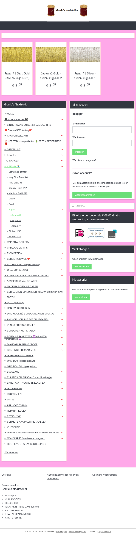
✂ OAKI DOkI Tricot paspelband (20, 366)
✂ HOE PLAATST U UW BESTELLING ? (25, 444)
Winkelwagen (82, 266)
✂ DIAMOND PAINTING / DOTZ (34, 344)
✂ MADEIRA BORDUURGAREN (21, 286)
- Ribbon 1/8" (14, 231)
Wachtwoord (79, 137)
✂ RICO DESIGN (34, 253)
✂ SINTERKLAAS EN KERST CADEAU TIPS (27, 125)
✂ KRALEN (34, 155)
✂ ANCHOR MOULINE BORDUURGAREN (34, 319)
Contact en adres (10, 485)
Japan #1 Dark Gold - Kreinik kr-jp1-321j (17, 76)
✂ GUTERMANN (34, 388)
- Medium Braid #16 (17, 193)
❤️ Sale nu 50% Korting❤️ (18, 130)
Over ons (6, 474)
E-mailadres (79, 123)
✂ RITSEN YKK (34, 416)
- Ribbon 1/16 (14, 236)
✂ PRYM (34, 399)
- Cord (10, 204)
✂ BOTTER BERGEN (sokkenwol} (22, 264)
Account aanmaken (85, 195)
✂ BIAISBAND (34, 371)
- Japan (35, 209)
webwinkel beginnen (77, 531)
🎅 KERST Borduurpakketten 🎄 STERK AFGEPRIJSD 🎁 (32, 142)
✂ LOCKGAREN (12, 394)
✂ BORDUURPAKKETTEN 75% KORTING (34, 275)
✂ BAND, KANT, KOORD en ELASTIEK (34, 382)
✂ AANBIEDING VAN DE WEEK (21, 281)
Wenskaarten (11, 452)
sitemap (59, 531)
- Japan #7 (15, 226)
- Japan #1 (15, 215)
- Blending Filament (17, 172)
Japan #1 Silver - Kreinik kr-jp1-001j (85, 76)
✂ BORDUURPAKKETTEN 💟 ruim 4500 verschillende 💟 (34, 337)
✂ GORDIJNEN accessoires (18, 355)
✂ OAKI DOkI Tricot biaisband (19, 360)
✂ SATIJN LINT (34, 149)
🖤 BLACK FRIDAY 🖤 (34, 119)
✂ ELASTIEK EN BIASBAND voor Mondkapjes (28, 377)
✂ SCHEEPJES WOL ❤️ (34, 259)
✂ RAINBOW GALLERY (34, 242)
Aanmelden (81, 297)
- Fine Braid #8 (14, 182)
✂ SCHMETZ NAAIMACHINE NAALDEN (25, 421)
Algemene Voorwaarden (104, 474)
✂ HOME (9, 113)
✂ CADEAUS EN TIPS (16, 247)
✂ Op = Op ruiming (14, 302)
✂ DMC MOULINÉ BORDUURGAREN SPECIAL (34, 313)
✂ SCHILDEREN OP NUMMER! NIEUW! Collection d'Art (33, 292)
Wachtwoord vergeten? (84, 160)
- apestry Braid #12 (17, 188)
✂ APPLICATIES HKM (34, 405)
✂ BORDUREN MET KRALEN (34, 330)
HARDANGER (34, 160)
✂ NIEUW (9, 297)
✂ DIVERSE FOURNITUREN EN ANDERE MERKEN (34, 432)
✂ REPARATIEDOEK (15, 410)
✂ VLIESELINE (12, 427)
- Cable (11, 198)
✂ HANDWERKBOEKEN (34, 308)
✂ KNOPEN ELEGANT (34, 135)
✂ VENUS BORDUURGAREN (34, 325)
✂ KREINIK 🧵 (34, 166)
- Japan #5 (15, 220)
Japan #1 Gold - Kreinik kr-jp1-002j (51, 76)
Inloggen (79, 151)
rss (65, 531)
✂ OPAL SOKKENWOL (34, 270)
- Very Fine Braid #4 (17, 177)
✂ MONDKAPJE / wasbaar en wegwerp (34, 438)
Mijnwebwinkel (104, 531)
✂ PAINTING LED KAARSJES (34, 350)
